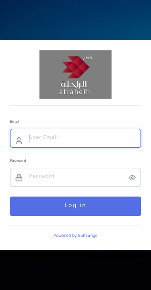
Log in (76, 206)
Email (14, 122)
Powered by (75, 236)
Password (18, 162)
